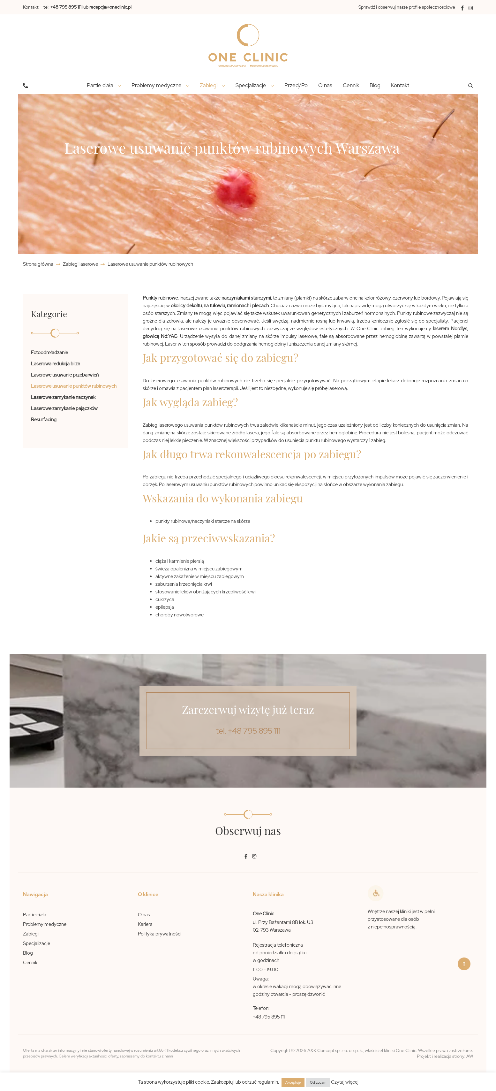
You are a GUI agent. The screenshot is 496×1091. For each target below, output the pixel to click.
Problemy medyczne (44, 924)
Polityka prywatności (159, 934)
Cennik (351, 85)
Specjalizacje (36, 943)
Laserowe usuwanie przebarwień (65, 375)
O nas (325, 85)
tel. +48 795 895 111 (248, 731)
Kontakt (400, 85)
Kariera (145, 924)
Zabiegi (31, 934)
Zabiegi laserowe (80, 264)
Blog (375, 85)
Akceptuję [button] (293, 1082)
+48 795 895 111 (269, 1017)
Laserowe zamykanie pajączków (64, 408)
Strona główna (38, 264)
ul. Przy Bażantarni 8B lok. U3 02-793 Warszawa (283, 926)
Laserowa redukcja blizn (55, 364)
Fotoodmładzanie (49, 352)
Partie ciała (34, 915)
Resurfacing (43, 419)
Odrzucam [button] (318, 1082)
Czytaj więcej (344, 1082)
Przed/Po (296, 85)
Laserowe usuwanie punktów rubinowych (73, 386)
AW (469, 1056)
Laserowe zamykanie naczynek (63, 397)
